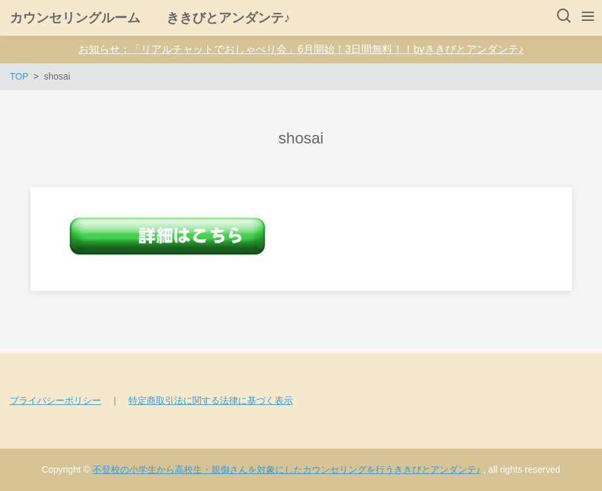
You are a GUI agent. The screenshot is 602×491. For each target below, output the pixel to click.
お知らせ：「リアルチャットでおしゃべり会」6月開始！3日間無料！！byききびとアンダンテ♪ (301, 49)
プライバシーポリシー (55, 400)
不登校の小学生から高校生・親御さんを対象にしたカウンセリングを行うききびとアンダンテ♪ (287, 469)
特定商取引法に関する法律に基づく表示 (210, 400)
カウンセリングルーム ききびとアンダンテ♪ (150, 17)
